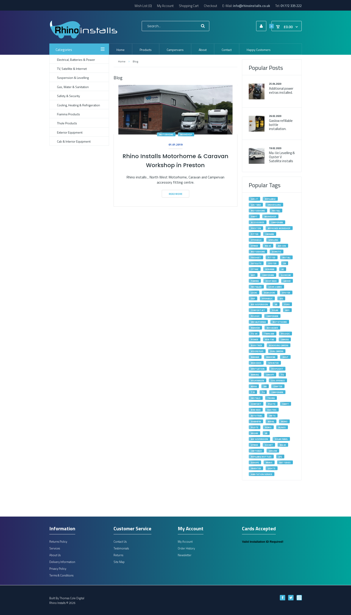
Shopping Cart (189, 5)
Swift (285, 404)
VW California (258, 322)
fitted (254, 234)
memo (284, 421)
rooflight (277, 368)
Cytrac (254, 269)
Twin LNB (269, 333)
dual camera (276, 351)
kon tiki (269, 339)
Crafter (278, 386)
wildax (254, 433)
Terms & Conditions (61, 575)
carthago (256, 450)
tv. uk (254, 333)
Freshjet (256, 257)
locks (254, 292)
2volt (285, 357)
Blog (135, 61)
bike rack (255, 409)
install (276, 210)
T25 (253, 392)
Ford (287, 304)
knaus (269, 462)
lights (271, 468)
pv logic (285, 333)
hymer (254, 445)
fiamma (255, 281)
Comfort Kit (258, 310)
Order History (186, 548)
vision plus (257, 351)
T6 (282, 374)
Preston (256, 228)
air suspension (259, 439)
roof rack (271, 281)
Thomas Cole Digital (71, 598)
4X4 (281, 298)
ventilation (257, 368)
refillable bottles (261, 456)
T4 (263, 392)
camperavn (272, 316)
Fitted (271, 257)
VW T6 (272, 415)
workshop (186, 134)
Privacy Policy (57, 568)
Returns (118, 555)
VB (276, 304)
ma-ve (283, 445)
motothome (280, 322)
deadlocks (269, 292)
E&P (253, 298)
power (254, 339)
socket (269, 445)
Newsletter (184, 555)
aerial (271, 421)
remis (268, 427)
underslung (274, 204)
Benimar (269, 269)
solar (275, 310)
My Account (165, 5)
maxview (255, 327)
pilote (254, 427)
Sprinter (273, 363)
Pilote (271, 404)
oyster (286, 292)
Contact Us (120, 541)
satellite (256, 263)
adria (254, 386)
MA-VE (268, 245)
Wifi (253, 275)
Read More (175, 194)
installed (256, 286)
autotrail (256, 415)
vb (266, 433)
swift (254, 216)
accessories (257, 222)
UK (284, 263)
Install (286, 257)
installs (255, 398)
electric (271, 409)
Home (121, 61)
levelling (273, 240)
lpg (280, 456)
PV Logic (255, 316)
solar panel (281, 439)
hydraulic (267, 298)
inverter (256, 468)
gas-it (254, 199)
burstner (256, 345)
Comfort (256, 404)
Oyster (272, 263)
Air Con (282, 245)
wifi (287, 310)
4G (282, 269)
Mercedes (256, 363)
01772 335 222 (291, 5)
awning (255, 374)
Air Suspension (259, 304)
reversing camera (278, 345)
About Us (55, 555)
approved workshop (279, 228)
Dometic (276, 251)
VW (265, 386)
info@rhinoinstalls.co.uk (251, 5)
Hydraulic (256, 240)
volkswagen (257, 380)
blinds (282, 427)
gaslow (273, 450)
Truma (271, 398)
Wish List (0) (143, 5)
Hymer (254, 245)
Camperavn (277, 392)
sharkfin (256, 421)
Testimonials (121, 548)
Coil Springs (278, 380)
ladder (287, 281)
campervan (277, 222)
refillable (270, 199)
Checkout (210, 5)
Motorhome (258, 251)
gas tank (256, 204)
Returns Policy (58, 541)
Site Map (119, 562)
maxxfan (270, 357)
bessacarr (272, 327)
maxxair (255, 357)
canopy (270, 374)
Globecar (286, 275)
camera (285, 339)
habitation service (261, 474)
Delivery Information (62, 562)
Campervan (268, 275)
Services (54, 548)
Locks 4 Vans (275, 286)
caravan (269, 234)
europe (255, 462)
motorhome (166, 134)
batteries (285, 462)
